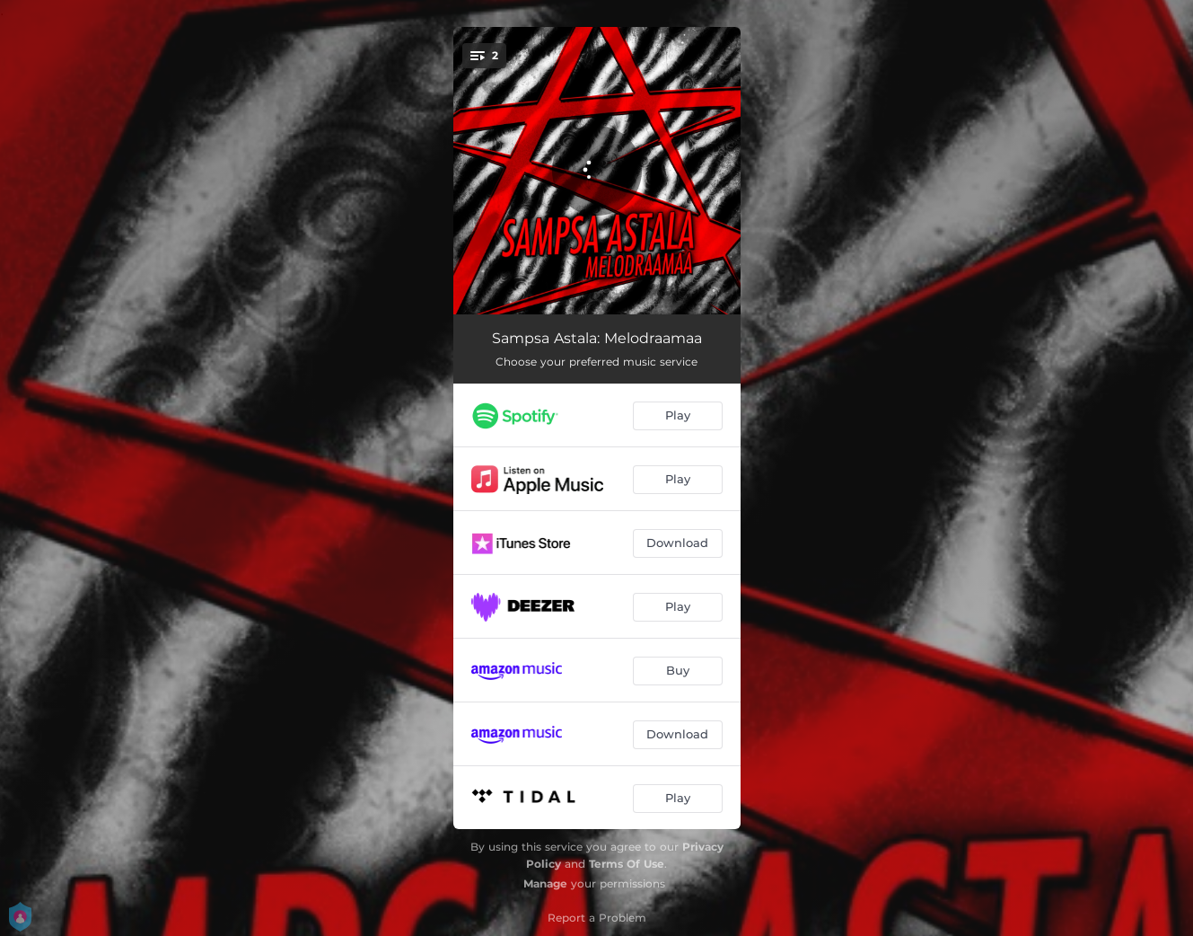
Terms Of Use (626, 863)
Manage (545, 883)
